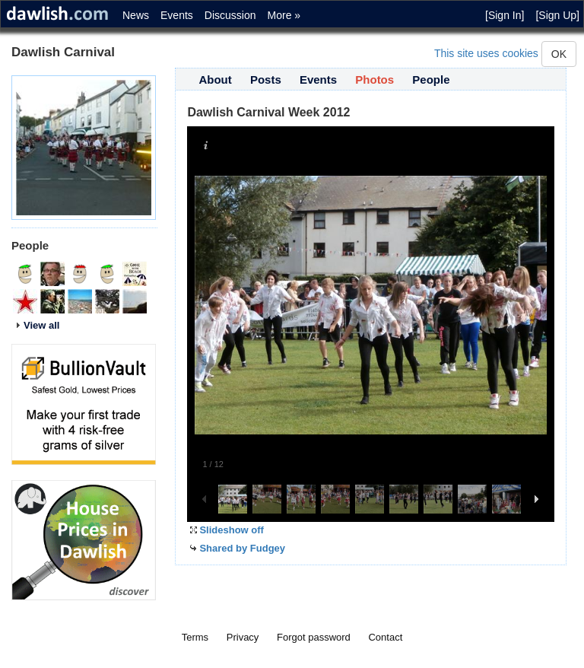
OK (559, 54)
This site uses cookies (486, 53)
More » (284, 15)
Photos (374, 79)
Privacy (243, 637)
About (214, 79)
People (430, 79)
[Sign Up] (557, 15)
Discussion (230, 15)
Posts (265, 79)
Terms (195, 637)
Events (176, 15)
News (135, 15)
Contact (385, 637)
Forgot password (314, 637)
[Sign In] (504, 15)
